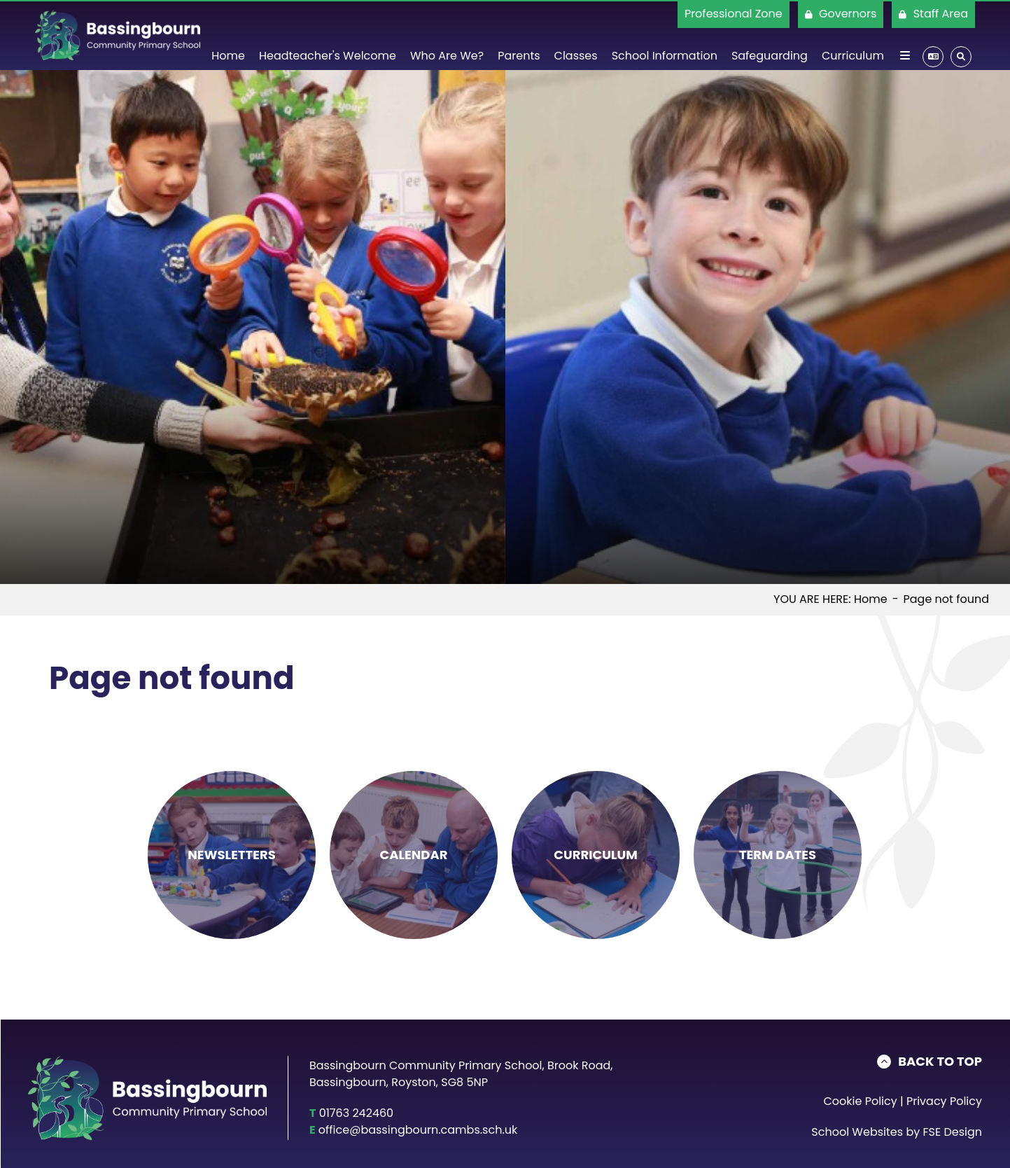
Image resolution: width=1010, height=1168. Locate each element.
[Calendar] (414, 855)
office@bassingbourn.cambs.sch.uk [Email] (417, 1130)
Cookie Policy (860, 1101)
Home (871, 599)
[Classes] (576, 35)
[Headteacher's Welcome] (327, 35)
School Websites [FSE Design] (857, 1132)
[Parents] (519, 35)
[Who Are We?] (447, 35)
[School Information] (664, 35)
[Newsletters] (232, 855)
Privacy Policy (944, 1101)
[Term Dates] (778, 855)
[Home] (117, 35)
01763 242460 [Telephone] (356, 1113)
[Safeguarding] (769, 35)
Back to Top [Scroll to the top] (940, 1062)
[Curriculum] (853, 35)
